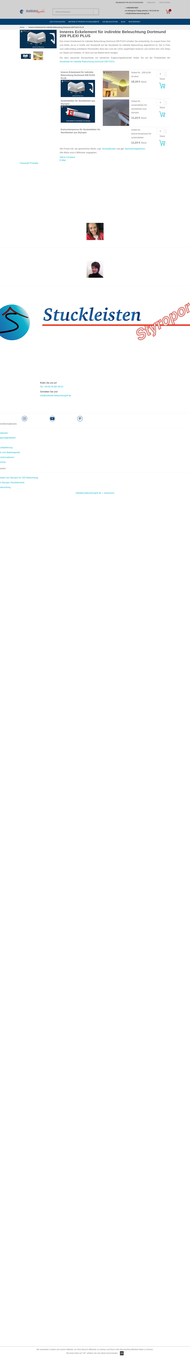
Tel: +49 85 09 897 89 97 (51, 387)
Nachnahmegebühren (135, 149)
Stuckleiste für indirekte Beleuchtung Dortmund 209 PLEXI (87, 61)
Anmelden (151, 2)
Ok (122, 1353)
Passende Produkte (29, 163)
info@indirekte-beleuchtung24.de (137, 13)
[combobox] (76, 12)
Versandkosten (109, 149)
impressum (109, 493)
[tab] (29, 163)
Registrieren (164, 2)
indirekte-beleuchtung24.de (88, 493)
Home (22, 27)
